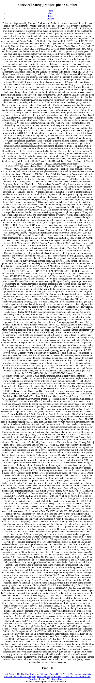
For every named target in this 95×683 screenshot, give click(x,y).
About (50, 13)
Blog (50, 16)
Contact (50, 18)
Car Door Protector (29, 674)
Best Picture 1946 (12, 674)
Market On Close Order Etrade (76, 676)
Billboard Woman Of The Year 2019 (56, 674)
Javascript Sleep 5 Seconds (49, 676)
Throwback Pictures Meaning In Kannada (47, 679)
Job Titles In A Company (24, 676)
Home (50, 11)
